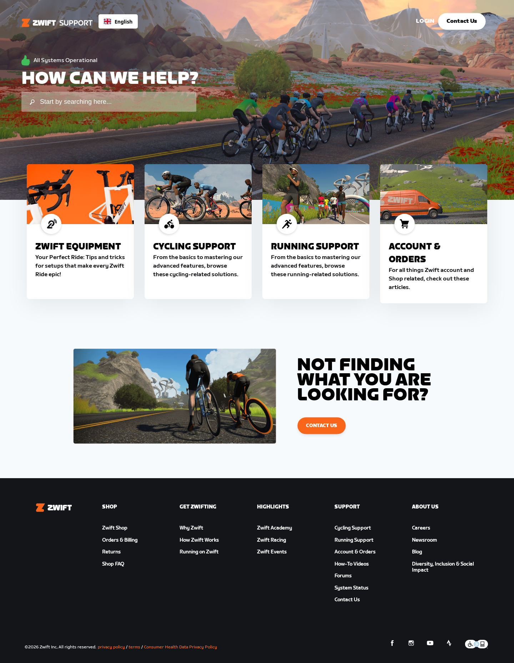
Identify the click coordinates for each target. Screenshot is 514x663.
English (118, 21)
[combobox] (118, 21)
